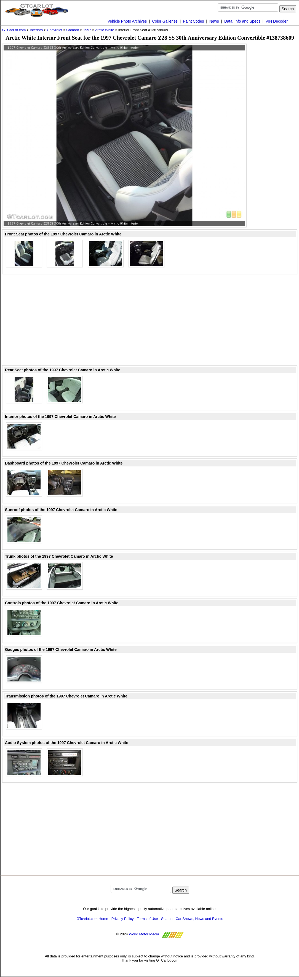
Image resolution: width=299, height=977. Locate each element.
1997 (87, 30)
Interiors (36, 30)
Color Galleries (165, 21)
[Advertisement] (275, 126)
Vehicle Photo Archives (127, 21)
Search (166, 919)
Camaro (72, 30)
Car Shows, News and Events (199, 919)
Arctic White (104, 30)
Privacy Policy (122, 919)
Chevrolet (54, 30)
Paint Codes (193, 21)
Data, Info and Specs (242, 21)
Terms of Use (147, 919)
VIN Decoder (277, 21)
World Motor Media (144, 934)
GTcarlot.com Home (92, 919)
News (214, 21)
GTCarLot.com (14, 30)
